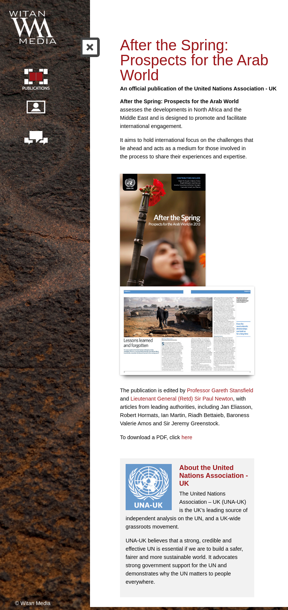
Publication (35, 80)
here (187, 437)
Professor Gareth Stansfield (220, 390)
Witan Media (33, 26)
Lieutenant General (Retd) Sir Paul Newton (181, 399)
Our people (35, 111)
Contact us (35, 138)
